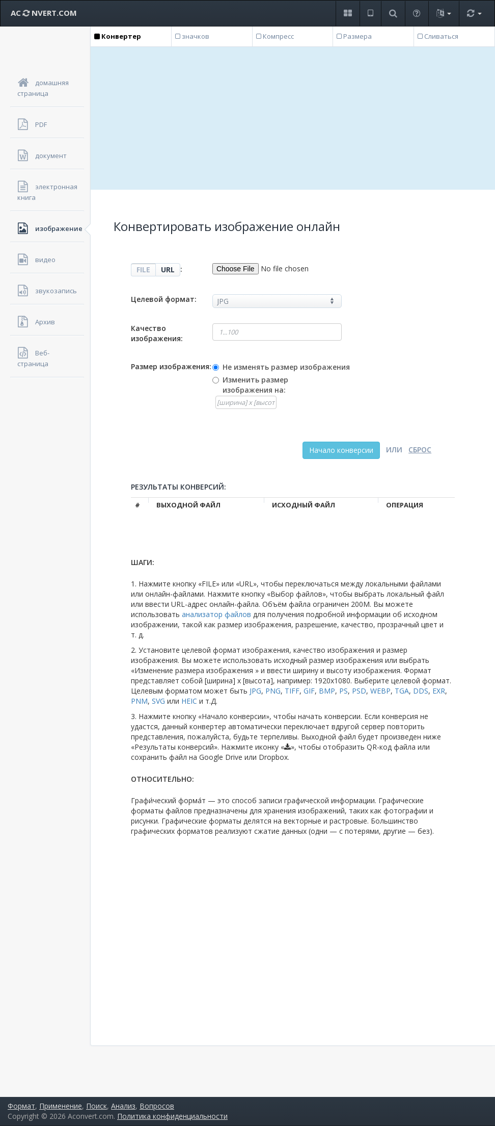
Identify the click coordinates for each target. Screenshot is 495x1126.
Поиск (96, 1106)
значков (192, 36)
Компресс (275, 36)
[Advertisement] (293, 118)
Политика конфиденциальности (172, 1116)
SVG (158, 701)
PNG (273, 691)
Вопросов (157, 1106)
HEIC (189, 701)
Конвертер (117, 36)
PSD (359, 691)
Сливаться (438, 36)
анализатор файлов (216, 614)
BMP (327, 691)
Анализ (123, 1106)
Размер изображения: (171, 366)
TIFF (292, 691)
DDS (420, 691)
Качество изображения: (157, 333)
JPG (255, 691)
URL (168, 269)
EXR (438, 691)
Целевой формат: (164, 299)
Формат (21, 1106)
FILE (143, 269)
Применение (60, 1106)
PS (343, 691)
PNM (139, 701)
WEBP (380, 691)
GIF (309, 691)
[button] (348, 13)
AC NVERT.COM (44, 13)
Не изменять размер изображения (286, 367)
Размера (354, 36)
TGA (402, 691)
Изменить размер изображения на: (255, 385)
